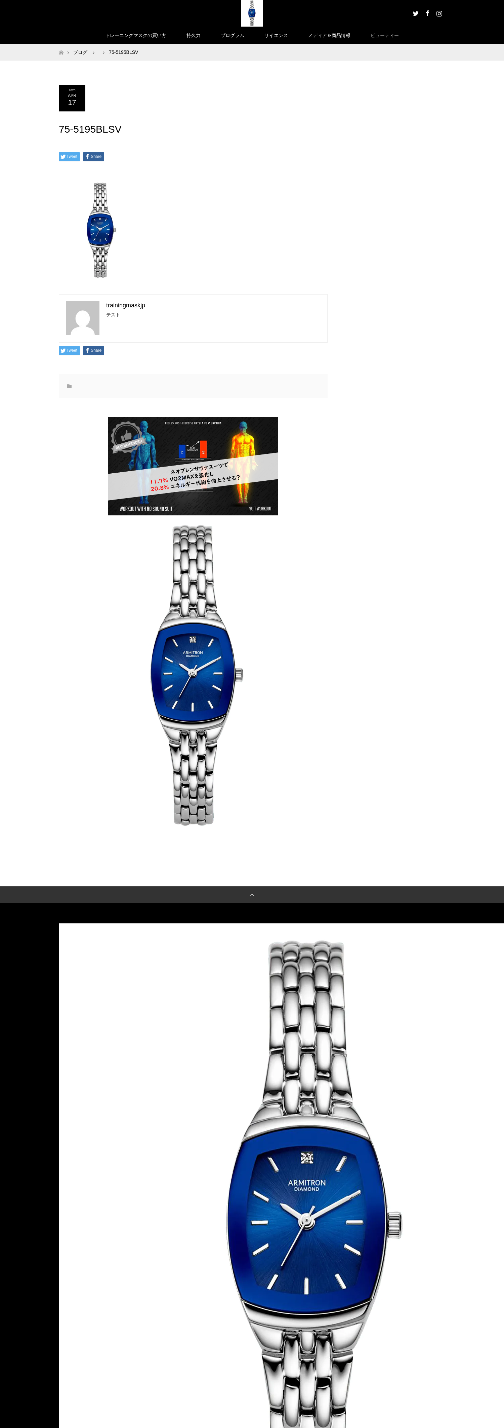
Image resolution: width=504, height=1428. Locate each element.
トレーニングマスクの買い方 (135, 35)
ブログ (80, 52)
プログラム (232, 35)
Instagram (438, 12)
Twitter (415, 12)
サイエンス (276, 35)
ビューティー (385, 35)
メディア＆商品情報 (329, 35)
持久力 (193, 35)
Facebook (427, 12)
